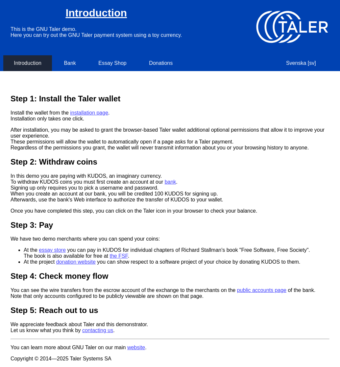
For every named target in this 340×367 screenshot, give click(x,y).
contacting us (97, 330)
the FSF (118, 256)
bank (170, 182)
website (136, 347)
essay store (52, 250)
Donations (161, 63)
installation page (89, 113)
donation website (76, 262)
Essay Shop (112, 63)
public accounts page (261, 290)
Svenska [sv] (301, 63)
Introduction (96, 13)
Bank (70, 63)
